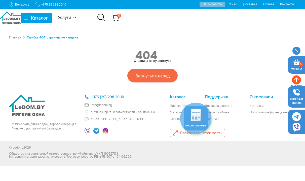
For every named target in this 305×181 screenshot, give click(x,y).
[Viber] (87, 130)
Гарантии (211, 119)
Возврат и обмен (217, 112)
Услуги (94, 17)
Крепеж (175, 119)
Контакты (287, 4)
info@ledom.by (98, 105)
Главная (15, 37)
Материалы (178, 112)
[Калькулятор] (25, 140)
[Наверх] (296, 129)
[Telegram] (96, 130)
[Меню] (296, 51)
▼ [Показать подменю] (56, 18)
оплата (227, 106)
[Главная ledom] (27, 105)
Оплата (268, 4)
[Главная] (19, 17)
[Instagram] (105, 130)
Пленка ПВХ (178, 106)
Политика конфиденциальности (273, 112)
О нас (233, 4)
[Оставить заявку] (296, 86)
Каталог (69, 18)
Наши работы (212, 4)
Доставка (250, 4)
